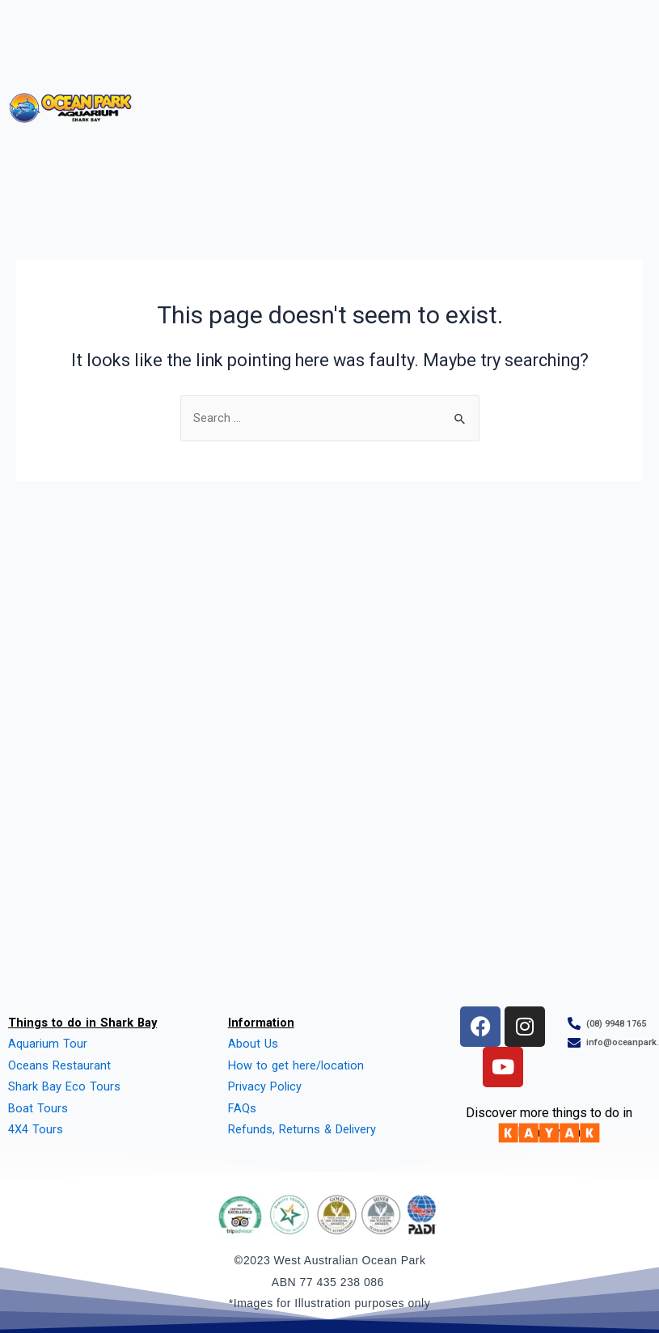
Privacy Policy (265, 1086)
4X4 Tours (35, 1129)
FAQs (242, 1108)
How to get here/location (296, 1065)
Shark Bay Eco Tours (64, 1086)
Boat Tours (38, 1108)
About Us (253, 1043)
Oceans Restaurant (59, 1065)
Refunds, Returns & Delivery (302, 1129)
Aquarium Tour (47, 1043)
